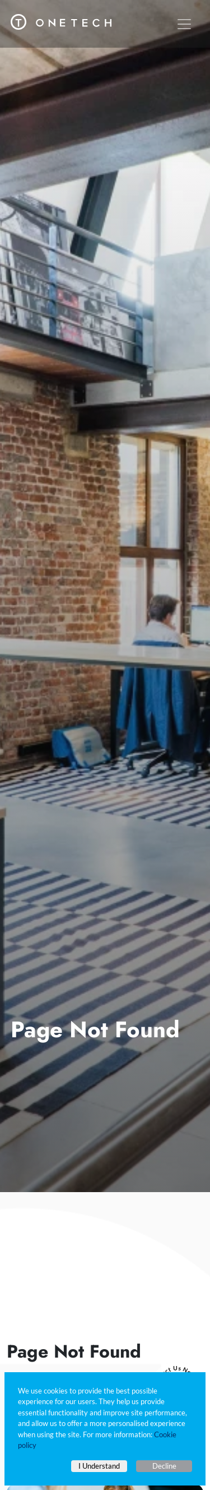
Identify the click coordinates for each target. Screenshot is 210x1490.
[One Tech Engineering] (61, 18)
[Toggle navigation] (184, 24)
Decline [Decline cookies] (164, 1465)
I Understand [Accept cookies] (99, 1465)
